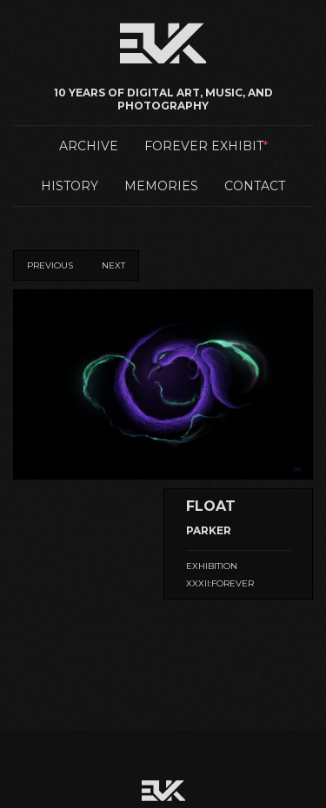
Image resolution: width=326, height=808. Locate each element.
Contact (254, 186)
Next (113, 265)
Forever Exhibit (203, 146)
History (69, 186)
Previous (50, 265)
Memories (161, 186)
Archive (88, 146)
